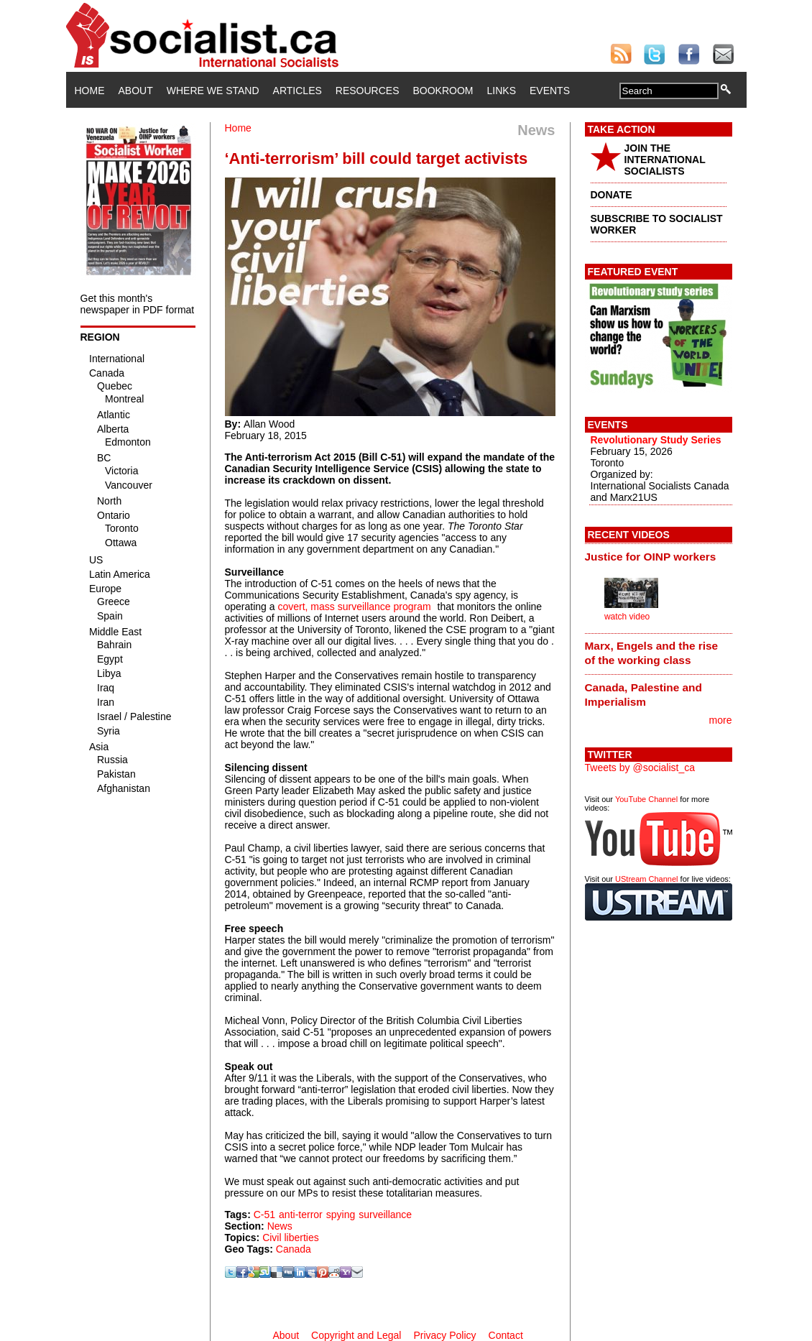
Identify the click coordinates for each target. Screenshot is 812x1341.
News (279, 1226)
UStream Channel (646, 879)
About (136, 90)
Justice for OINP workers (650, 556)
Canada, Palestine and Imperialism (643, 694)
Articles (297, 90)
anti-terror (301, 1214)
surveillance (385, 1214)
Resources (368, 90)
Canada (293, 1249)
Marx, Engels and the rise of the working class (652, 653)
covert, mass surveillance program (353, 606)
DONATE (611, 195)
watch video (627, 617)
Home (90, 90)
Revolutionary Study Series (656, 440)
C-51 (264, 1214)
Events (550, 90)
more (720, 720)
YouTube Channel (646, 799)
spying (340, 1214)
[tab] (658, 556)
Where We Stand (213, 90)
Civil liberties (290, 1237)
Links (501, 90)
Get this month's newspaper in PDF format (137, 303)
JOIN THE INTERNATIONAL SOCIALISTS (665, 159)
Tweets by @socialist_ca (640, 767)
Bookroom (443, 90)
